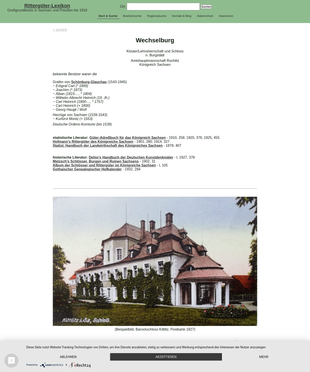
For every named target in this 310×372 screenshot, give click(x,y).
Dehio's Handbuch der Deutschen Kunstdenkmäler (131, 157)
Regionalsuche (156, 16)
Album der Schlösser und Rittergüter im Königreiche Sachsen (104, 165)
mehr (263, 357)
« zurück (60, 30)
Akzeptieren (165, 357)
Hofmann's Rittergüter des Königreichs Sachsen (93, 141)
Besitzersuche (132, 16)
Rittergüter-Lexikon (47, 5)
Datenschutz (205, 16)
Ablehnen (68, 357)
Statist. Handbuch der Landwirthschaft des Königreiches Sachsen (108, 145)
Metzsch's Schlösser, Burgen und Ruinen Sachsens (96, 161)
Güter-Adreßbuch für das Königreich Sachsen (127, 138)
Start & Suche (107, 16)
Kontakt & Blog (181, 16)
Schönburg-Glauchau (89, 82)
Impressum (226, 16)
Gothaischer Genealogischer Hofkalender (87, 169)
